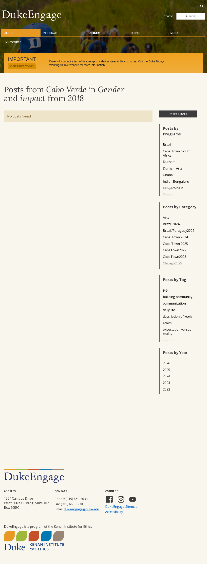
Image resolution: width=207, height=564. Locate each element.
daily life (169, 310)
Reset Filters (178, 114)
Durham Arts (172, 168)
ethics (167, 323)
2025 (166, 370)
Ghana (168, 175)
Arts (166, 217)
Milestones (13, 42)
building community (177, 297)
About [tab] (8, 33)
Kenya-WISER (173, 188)
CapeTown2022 (174, 250)
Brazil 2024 (171, 224)
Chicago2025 (172, 263)
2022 (166, 389)
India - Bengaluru (176, 181)
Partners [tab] (94, 33)
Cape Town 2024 (175, 237)
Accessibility (114, 512)
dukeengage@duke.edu (81, 509)
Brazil (167, 145)
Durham (169, 162)
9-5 (165, 290)
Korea (167, 194)
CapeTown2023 (174, 257)
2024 (166, 376)
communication (174, 303)
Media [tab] (174, 33)
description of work (177, 317)
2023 (166, 383)
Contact (168, 16)
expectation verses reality (177, 331)
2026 (166, 363)
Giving (191, 16)
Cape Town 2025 (175, 244)
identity (168, 340)
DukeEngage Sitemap (121, 506)
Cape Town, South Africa (176, 153)
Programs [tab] (50, 33)
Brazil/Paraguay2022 (178, 231)
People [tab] (135, 33)
